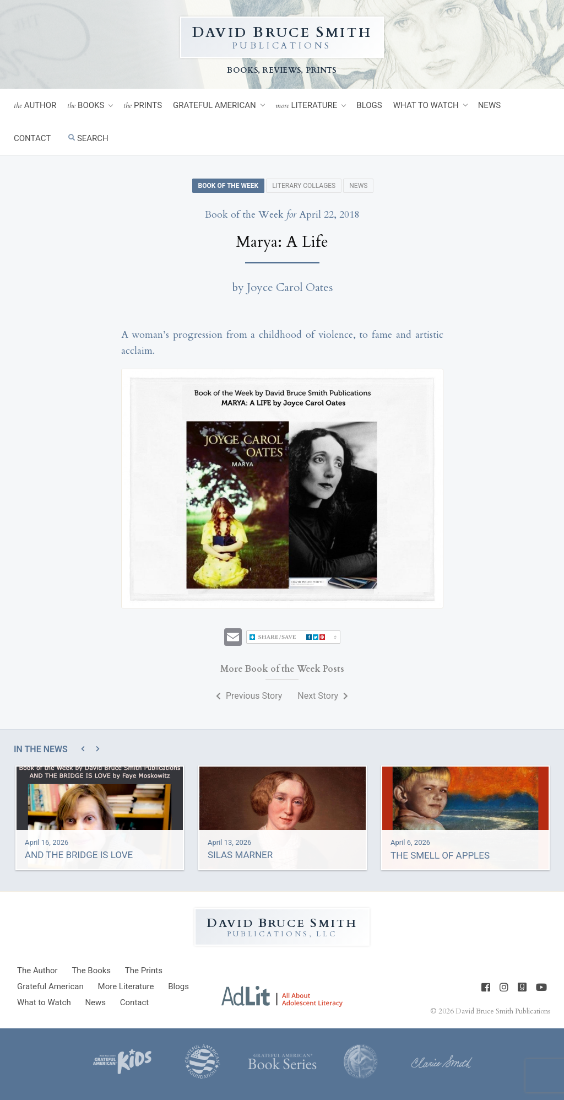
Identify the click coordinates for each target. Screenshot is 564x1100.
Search (88, 138)
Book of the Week (228, 186)
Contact (32, 138)
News (489, 105)
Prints (142, 105)
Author (35, 105)
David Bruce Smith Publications (502, 1011)
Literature (306, 105)
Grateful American (214, 105)
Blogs (369, 105)
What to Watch (426, 105)
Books (85, 105)
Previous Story (249, 696)
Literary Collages (303, 186)
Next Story (322, 696)
